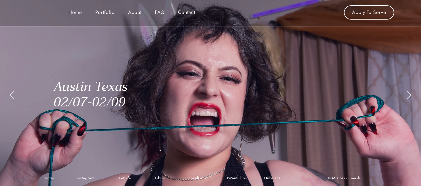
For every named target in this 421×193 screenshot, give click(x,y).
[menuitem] (75, 12)
